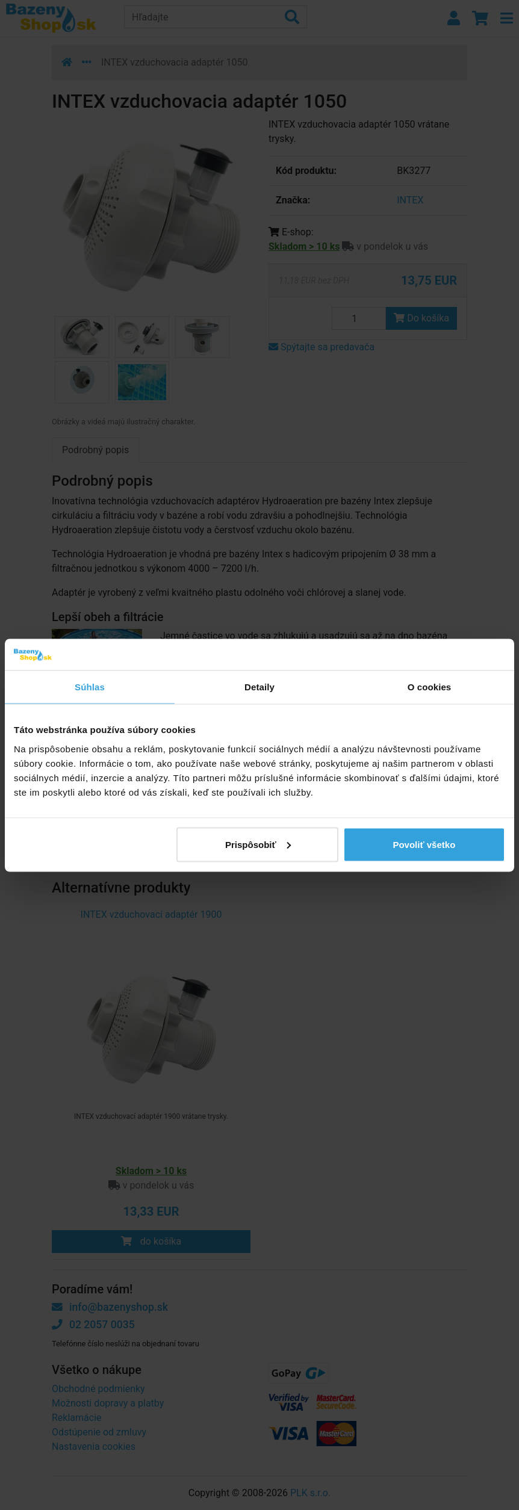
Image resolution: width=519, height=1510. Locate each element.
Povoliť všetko (424, 844)
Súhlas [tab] (90, 687)
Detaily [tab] (259, 687)
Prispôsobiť (258, 844)
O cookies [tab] (430, 687)
